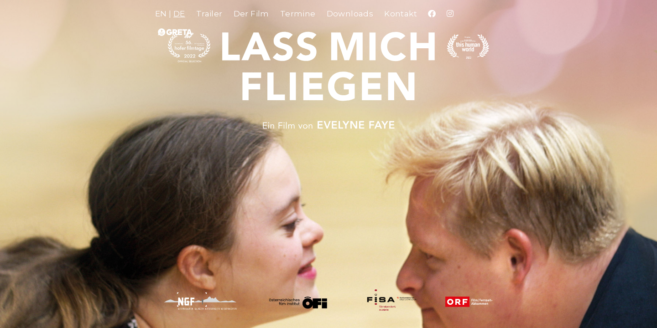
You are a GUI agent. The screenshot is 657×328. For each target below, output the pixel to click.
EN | (170, 13)
